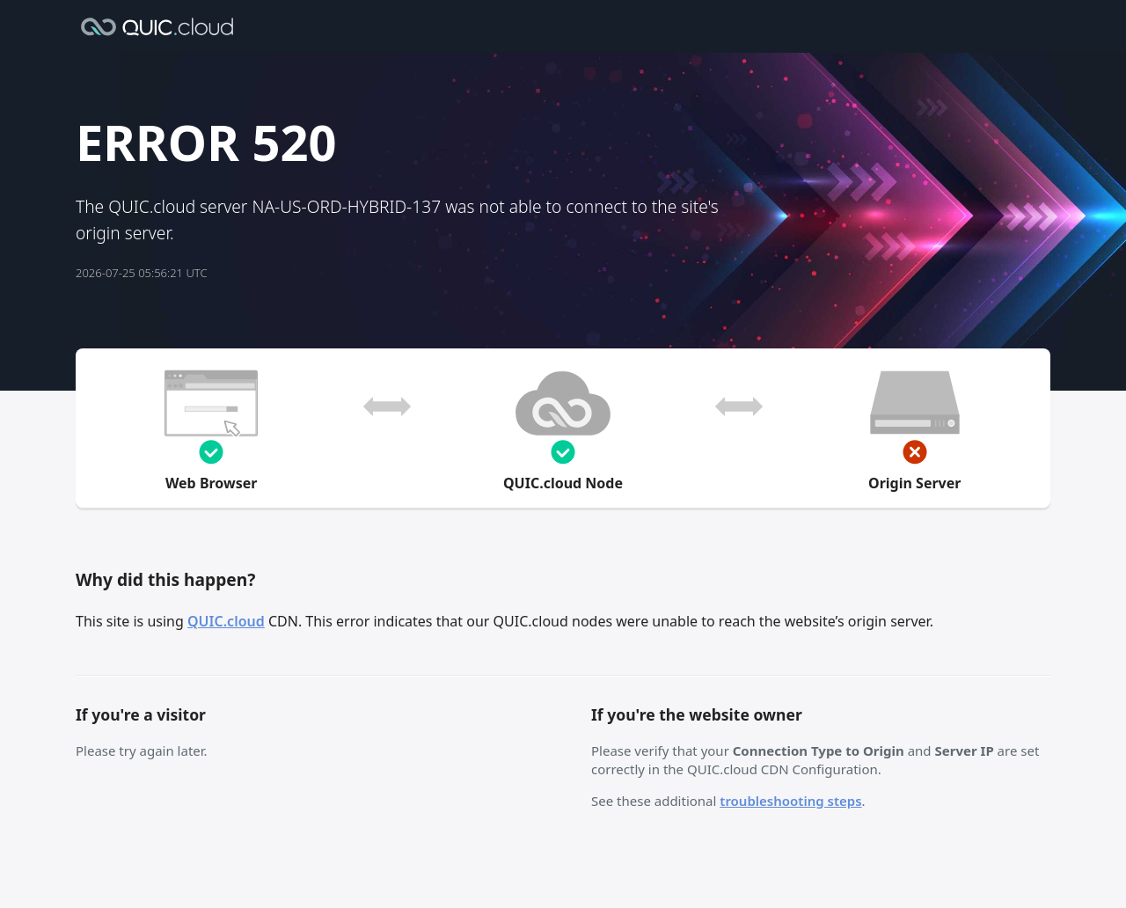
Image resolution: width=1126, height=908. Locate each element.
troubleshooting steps (790, 800)
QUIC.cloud (226, 621)
